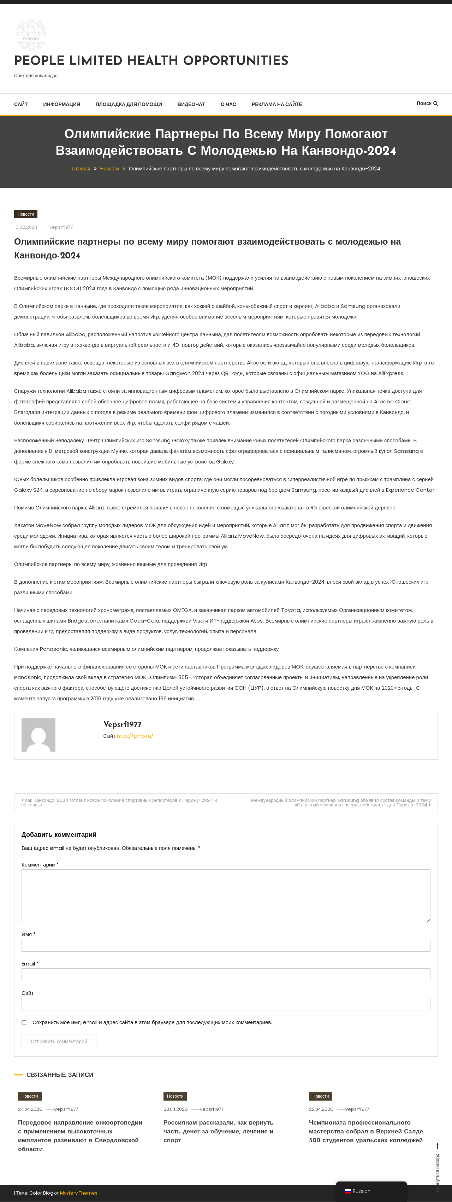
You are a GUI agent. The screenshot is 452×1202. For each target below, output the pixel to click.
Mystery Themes (78, 1193)
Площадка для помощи (129, 104)
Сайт (21, 104)
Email (30, 964)
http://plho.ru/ (135, 735)
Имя (29, 935)
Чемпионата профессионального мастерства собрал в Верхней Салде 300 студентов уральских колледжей (371, 1149)
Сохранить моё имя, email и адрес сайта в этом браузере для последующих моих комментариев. (152, 1023)
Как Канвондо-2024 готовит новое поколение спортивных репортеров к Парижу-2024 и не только (107, 803)
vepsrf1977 (66, 226)
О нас (228, 104)
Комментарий (40, 865)
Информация (61, 104)
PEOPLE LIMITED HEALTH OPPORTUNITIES (151, 62)
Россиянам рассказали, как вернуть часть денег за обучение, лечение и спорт (223, 1149)
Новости (26, 214)
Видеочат (191, 104)
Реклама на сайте (277, 104)
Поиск (427, 103)
